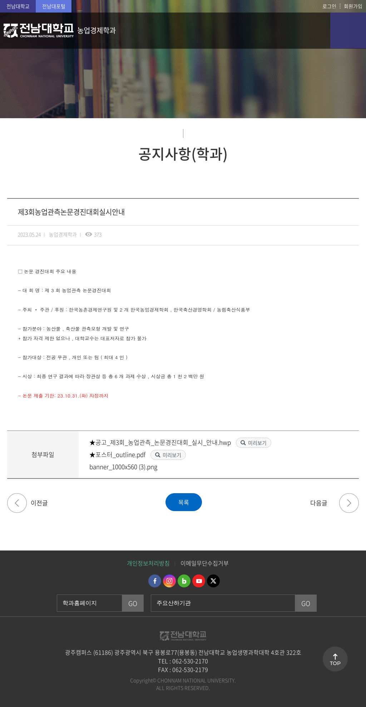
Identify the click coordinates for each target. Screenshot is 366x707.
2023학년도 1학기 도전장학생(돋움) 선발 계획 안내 (349, 503)
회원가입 (353, 6)
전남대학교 (18, 6)
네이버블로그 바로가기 (184, 580)
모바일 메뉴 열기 (348, 30)
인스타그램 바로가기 (169, 580)
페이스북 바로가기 (154, 580)
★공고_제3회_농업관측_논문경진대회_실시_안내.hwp (160, 442)
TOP (335, 663)
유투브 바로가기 (198, 580)
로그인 (329, 6)
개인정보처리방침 (148, 563)
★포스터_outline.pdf (118, 454)
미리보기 (257, 442)
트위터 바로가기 (213, 580)
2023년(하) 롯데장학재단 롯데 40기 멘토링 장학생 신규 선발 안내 (17, 503)
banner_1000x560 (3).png (123, 466)
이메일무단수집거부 (204, 563)
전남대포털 (53, 6)
